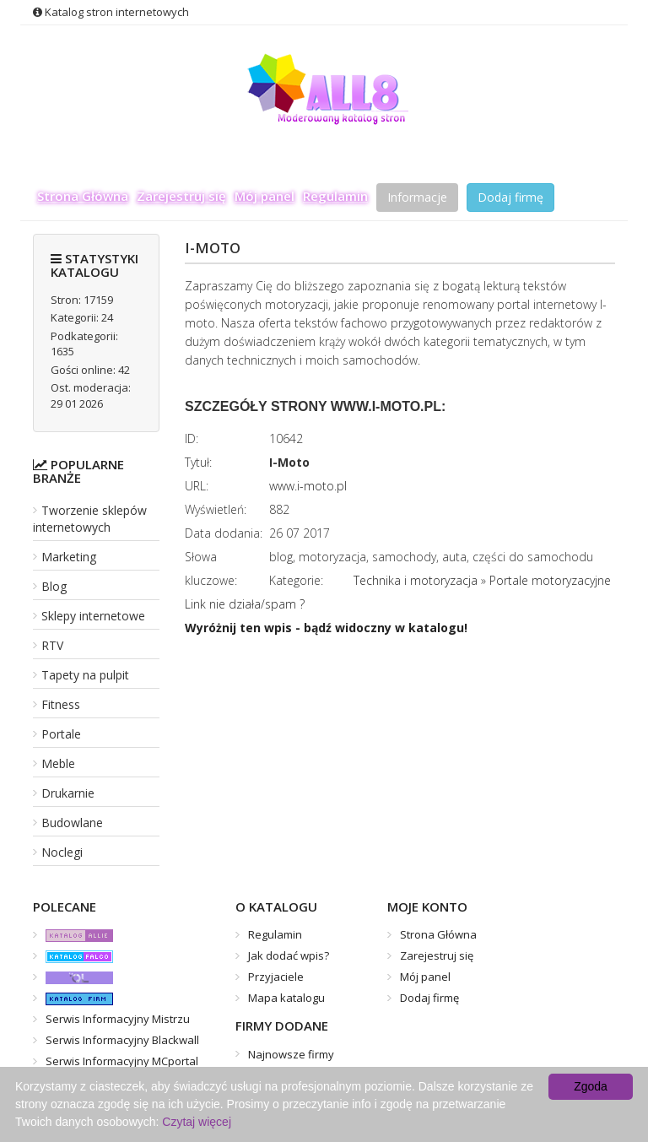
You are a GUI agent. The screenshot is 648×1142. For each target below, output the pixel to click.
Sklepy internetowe (93, 616)
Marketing (68, 557)
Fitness (60, 704)
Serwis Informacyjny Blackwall (122, 1039)
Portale (61, 734)
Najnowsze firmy (291, 1054)
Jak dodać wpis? (288, 955)
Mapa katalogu (286, 997)
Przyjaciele (276, 976)
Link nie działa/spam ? (245, 604)
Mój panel (264, 195)
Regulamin (335, 195)
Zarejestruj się (181, 195)
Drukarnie (67, 793)
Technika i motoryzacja (416, 580)
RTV (52, 645)
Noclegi (62, 852)
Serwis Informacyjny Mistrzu (118, 1018)
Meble (58, 763)
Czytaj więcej (196, 1121)
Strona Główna (82, 195)
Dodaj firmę (510, 197)
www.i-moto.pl (308, 486)
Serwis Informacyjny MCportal (122, 1061)
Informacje (417, 197)
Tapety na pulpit (85, 675)
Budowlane (72, 823)
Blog (54, 586)
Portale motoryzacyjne (550, 580)
